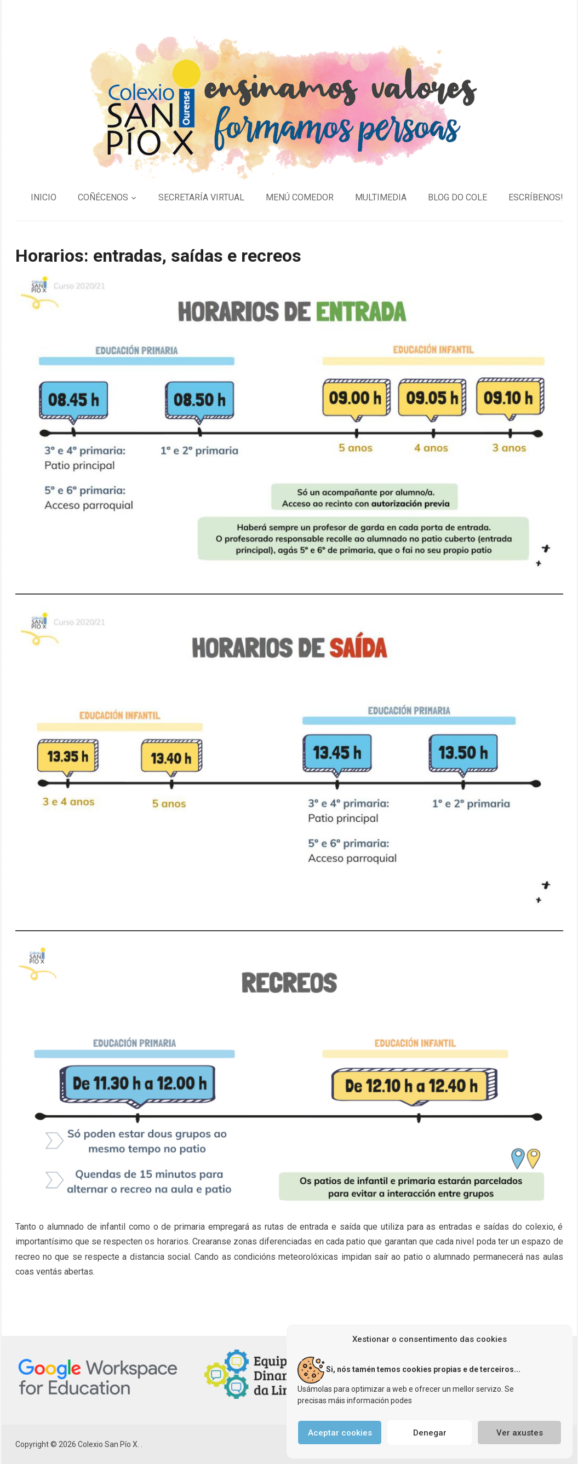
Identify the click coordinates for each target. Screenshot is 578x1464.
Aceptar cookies (340, 1433)
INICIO (43, 197)
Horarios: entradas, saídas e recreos (158, 255)
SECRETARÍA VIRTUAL (201, 197)
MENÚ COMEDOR (300, 197)
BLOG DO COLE (457, 197)
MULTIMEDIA (381, 197)
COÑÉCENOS (103, 197)
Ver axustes (519, 1433)
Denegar (430, 1433)
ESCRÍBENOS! (535, 197)
